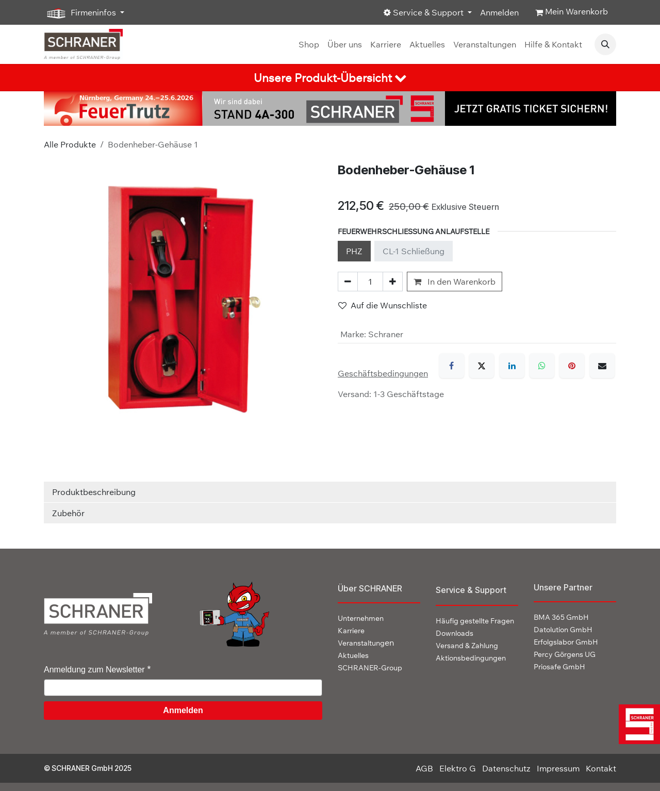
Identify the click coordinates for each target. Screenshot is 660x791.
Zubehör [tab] (68, 513)
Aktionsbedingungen (471, 658)
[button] (605, 44)
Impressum (558, 768)
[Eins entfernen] (348, 281)
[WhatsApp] (542, 365)
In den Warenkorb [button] (455, 281)
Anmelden (499, 12)
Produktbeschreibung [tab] (94, 492)
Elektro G (457, 768)
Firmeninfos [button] (81, 13)
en (366, 642)
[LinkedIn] (512, 365)
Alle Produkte (70, 144)
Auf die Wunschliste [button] (382, 305)
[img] (636, 724)
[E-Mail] (602, 365)
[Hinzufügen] (393, 281)
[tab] (330, 77)
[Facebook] (451, 365)
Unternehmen (361, 618)
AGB (424, 768)
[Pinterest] (571, 365)
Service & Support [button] (425, 12)
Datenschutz (506, 768)
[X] (481, 365)
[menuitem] (308, 44)
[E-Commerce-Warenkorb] (571, 12)
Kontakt (601, 768)
